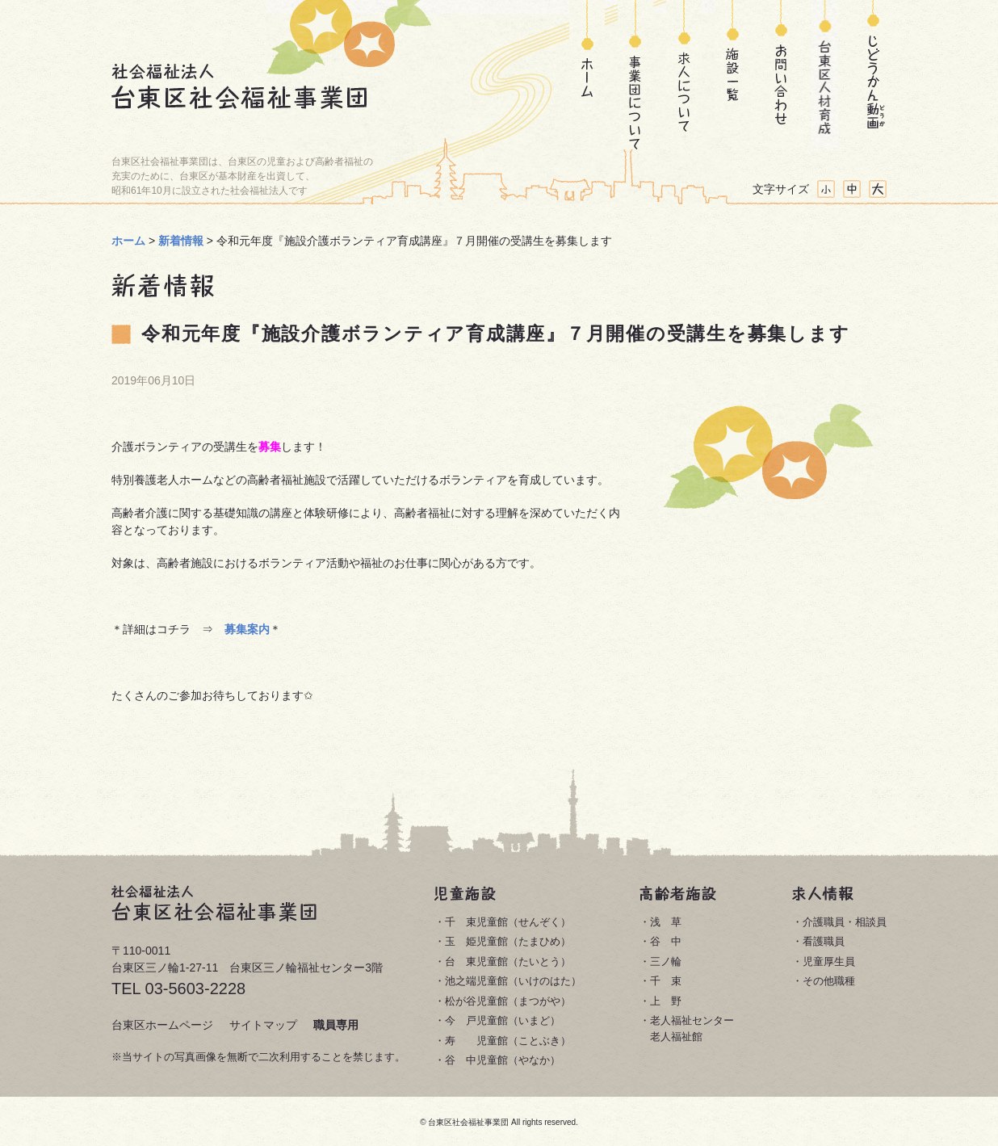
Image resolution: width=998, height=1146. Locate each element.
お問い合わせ (776, 74)
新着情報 (180, 240)
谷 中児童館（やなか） (502, 1060)
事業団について (635, 74)
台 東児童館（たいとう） (508, 961)
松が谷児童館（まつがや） (508, 1001)
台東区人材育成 (824, 74)
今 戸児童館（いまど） (502, 1020)
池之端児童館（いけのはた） (513, 981)
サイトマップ (263, 1024)
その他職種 (829, 981)
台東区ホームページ (162, 1024)
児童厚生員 (829, 961)
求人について (684, 74)
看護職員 (824, 941)
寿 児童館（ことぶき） (508, 1041)
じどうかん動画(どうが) (873, 74)
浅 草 (665, 922)
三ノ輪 (665, 961)
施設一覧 (732, 74)
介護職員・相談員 (845, 922)
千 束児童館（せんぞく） (508, 922)
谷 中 (665, 941)
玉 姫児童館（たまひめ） (508, 941)
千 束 (665, 981)
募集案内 (247, 629)
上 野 (665, 1001)
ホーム (587, 74)
